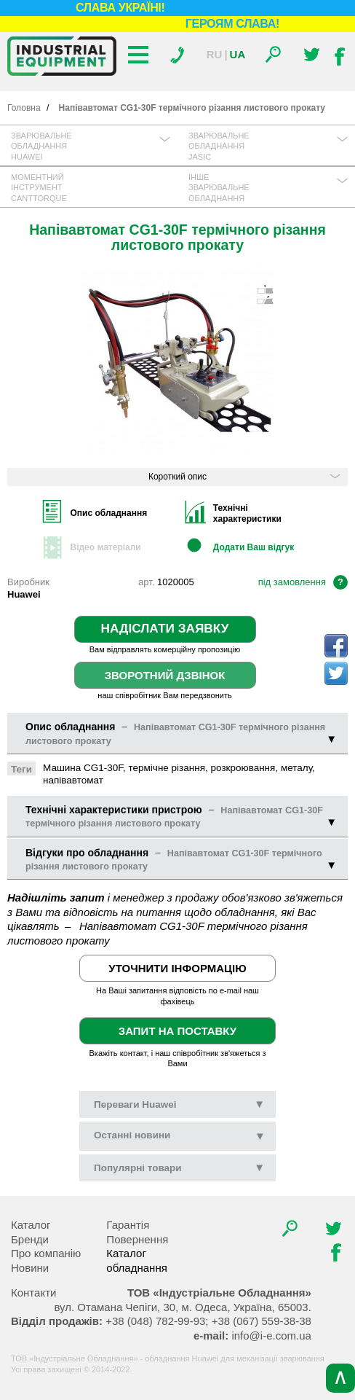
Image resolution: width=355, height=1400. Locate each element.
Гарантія (127, 1225)
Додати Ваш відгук (253, 547)
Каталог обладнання (136, 1260)
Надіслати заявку (165, 628)
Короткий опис (244, 477)
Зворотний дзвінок (165, 675)
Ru (215, 54)
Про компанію (46, 1253)
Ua (238, 54)
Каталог (31, 1225)
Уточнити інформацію (177, 968)
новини (132, 1135)
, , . (182, 1307)
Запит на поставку (177, 1031)
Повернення (137, 1239)
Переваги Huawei (179, 1104)
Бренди (30, 1239)
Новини (30, 1268)
